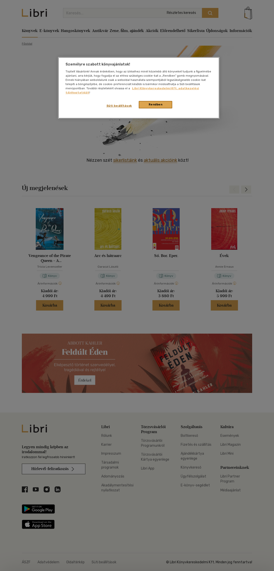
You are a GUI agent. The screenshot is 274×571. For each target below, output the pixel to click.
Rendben (156, 104)
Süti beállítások (119, 105)
